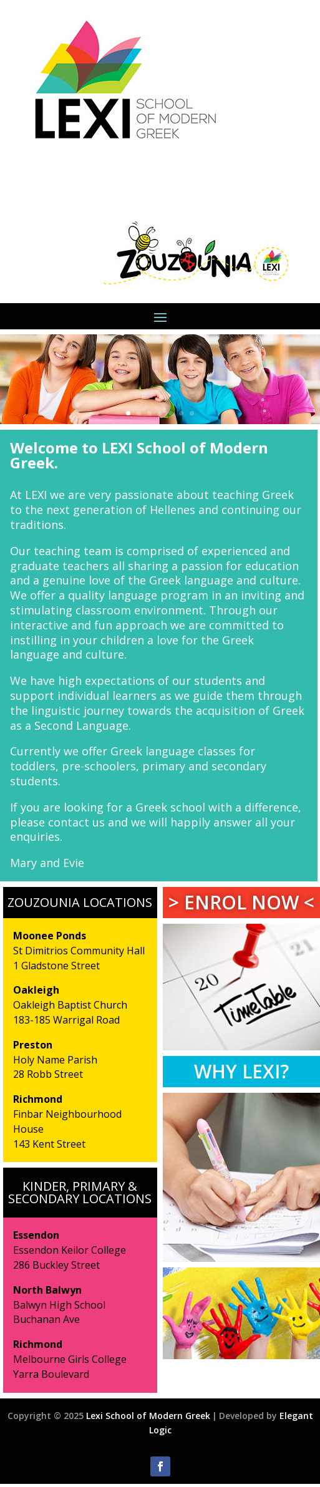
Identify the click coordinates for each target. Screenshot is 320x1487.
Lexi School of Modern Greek (148, 1416)
